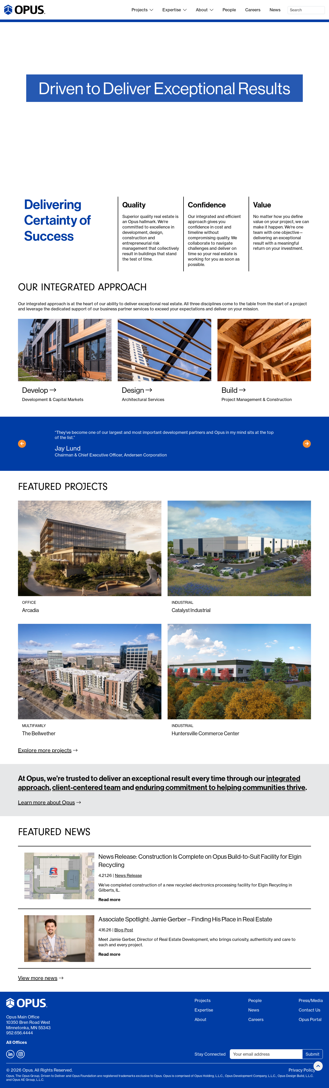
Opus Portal (310, 1019)
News (275, 9)
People (229, 9)
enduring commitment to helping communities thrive (220, 787)
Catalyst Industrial (191, 610)
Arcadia (30, 610)
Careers (252, 9)
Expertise (174, 9)
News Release (128, 875)
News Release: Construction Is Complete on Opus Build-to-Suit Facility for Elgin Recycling (199, 860)
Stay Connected (210, 1054)
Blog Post (123, 929)
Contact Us (309, 1010)
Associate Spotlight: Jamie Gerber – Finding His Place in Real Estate (185, 919)
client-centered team (86, 787)
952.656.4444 (19, 1032)
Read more (109, 899)
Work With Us (164, 129)
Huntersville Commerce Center (205, 733)
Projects (142, 9)
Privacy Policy (302, 1070)
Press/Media (311, 1000)
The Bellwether (39, 733)
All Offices (16, 1042)
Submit (312, 1054)
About (204, 9)
